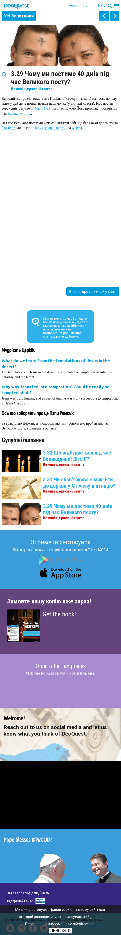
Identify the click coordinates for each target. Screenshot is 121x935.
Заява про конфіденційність (28, 893)
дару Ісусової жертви (50, 128)
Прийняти (60, 930)
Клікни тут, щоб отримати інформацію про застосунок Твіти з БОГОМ (60, 550)
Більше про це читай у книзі (93, 292)
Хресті (77, 128)
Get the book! (59, 614)
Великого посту (19, 113)
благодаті (9, 128)
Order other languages (61, 666)
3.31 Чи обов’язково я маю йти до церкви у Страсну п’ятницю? (79, 482)
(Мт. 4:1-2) (42, 108)
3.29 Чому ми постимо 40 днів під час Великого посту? (77, 509)
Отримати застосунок (60, 542)
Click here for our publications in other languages (60, 673)
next (114, 16)
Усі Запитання (19, 16)
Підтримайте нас (20, 901)
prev (104, 16)
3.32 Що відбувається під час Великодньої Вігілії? (77, 456)
